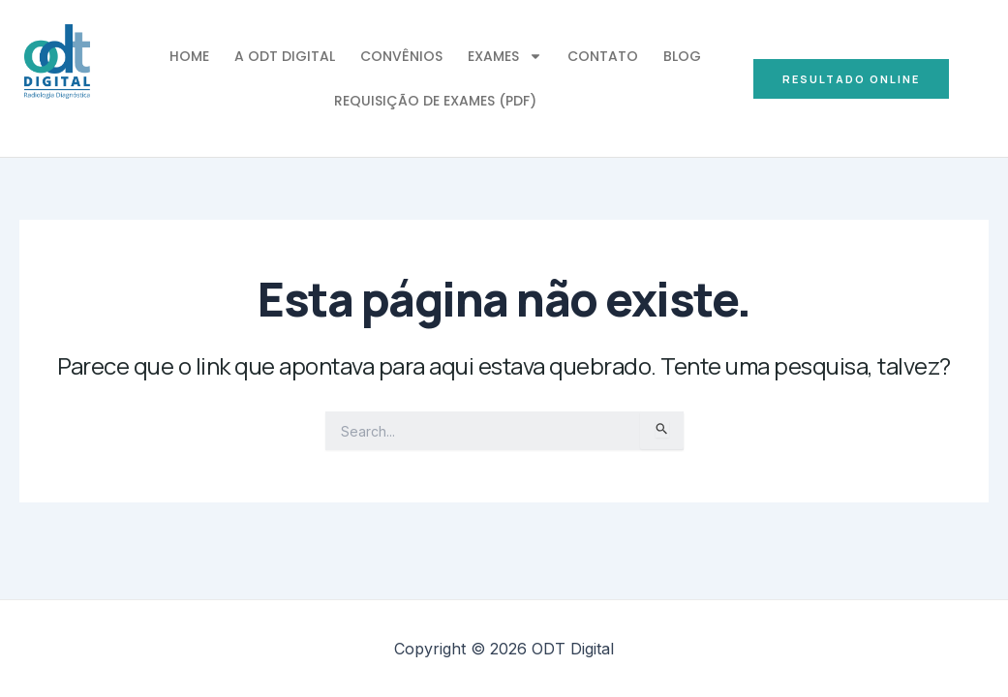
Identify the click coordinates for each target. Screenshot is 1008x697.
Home (189, 56)
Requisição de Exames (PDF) (435, 100)
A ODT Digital (284, 56)
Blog (682, 56)
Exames (505, 56)
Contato (602, 56)
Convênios (401, 56)
